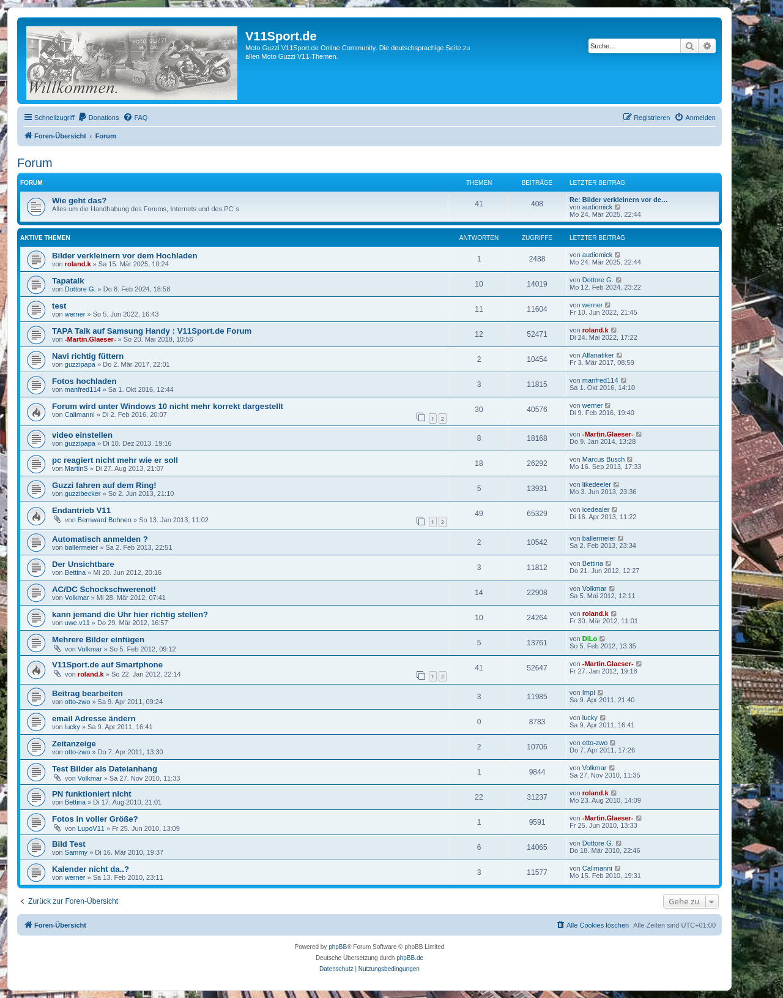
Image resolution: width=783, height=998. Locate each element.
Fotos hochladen (84, 381)
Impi (588, 692)
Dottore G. (80, 289)
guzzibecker (83, 493)
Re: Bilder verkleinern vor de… (619, 199)
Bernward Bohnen (105, 519)
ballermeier (81, 547)
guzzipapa (80, 364)
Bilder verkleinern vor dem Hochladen (124, 255)
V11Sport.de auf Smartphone (107, 664)
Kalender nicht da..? (90, 869)
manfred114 (83, 389)
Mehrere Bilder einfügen (98, 639)
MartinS (76, 468)
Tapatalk (68, 280)
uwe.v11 (77, 622)
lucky (72, 726)
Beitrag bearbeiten (87, 693)
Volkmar (77, 597)
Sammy (76, 852)
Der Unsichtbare (83, 564)
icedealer (596, 509)
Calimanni (80, 414)
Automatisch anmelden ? (100, 539)
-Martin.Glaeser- (90, 339)
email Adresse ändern (94, 718)
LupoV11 (91, 828)
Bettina (75, 572)
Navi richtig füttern (88, 356)
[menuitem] (98, 117)
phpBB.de (409, 958)
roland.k (78, 264)
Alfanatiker (598, 355)
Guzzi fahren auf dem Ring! (104, 485)
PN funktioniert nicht (92, 793)
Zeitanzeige (74, 743)
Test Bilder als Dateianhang (104, 768)
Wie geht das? (79, 200)
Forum (35, 163)
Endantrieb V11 (81, 510)
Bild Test (69, 844)
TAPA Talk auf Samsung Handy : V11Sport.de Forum (151, 331)
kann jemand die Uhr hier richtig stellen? (130, 614)
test (59, 305)
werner (75, 314)
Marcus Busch (603, 459)
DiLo (589, 638)
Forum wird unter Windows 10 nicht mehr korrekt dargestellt (167, 406)
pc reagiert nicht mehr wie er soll (115, 460)
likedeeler (596, 484)
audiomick (597, 207)
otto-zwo (78, 701)
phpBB (337, 947)
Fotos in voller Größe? (95, 819)
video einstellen (82, 435)
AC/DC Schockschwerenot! (104, 589)
